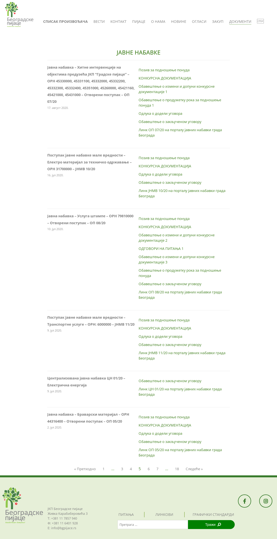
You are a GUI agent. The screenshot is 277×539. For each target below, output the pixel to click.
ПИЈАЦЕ (138, 21)
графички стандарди (213, 514)
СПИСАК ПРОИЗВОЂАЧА (65, 21)
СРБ (260, 21)
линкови (164, 514)
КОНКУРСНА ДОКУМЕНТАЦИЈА (165, 78)
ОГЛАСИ (199, 21)
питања (126, 514)
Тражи (213, 525)
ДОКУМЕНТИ (240, 21)
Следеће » (194, 468)
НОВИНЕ (178, 21)
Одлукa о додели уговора (160, 113)
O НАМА (158, 21)
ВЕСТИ (99, 21)
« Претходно (85, 468)
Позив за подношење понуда (164, 70)
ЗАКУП (217, 21)
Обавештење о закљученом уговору (170, 121)
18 (177, 468)
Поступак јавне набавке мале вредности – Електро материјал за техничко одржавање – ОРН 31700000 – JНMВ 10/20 (89, 162)
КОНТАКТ (118, 21)
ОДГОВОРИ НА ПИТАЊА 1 (161, 248)
